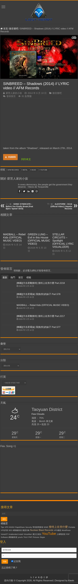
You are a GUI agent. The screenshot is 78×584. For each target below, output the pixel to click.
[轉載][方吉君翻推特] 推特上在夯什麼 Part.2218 (41, 283)
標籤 (28, 277)
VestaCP (4, 534)
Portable (71, 527)
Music (33, 170)
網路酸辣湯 (13, 537)
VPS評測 (4, 530)
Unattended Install (15, 534)
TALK (25, 537)
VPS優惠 (57, 530)
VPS (6, 527)
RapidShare (20, 527)
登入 (29, 270)
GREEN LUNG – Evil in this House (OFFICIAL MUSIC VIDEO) (39, 239)
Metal (25, 170)
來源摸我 (10, 157)
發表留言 (11, 96)
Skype (42, 537)
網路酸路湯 (17, 530)
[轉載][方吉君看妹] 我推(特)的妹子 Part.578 (38, 294)
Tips (2, 527)
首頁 (4, 28)
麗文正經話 (37, 534)
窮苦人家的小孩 (14, 93)
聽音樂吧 (13, 28)
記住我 (16, 561)
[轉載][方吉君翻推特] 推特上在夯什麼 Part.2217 (41, 316)
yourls (20, 537)
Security (28, 527)
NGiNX (12, 527)
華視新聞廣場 (38, 527)
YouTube (43, 170)
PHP (30, 537)
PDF (68, 534)
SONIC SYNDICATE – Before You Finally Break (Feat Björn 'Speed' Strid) (19, 206)
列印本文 (26, 159)
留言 (20, 277)
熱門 (13, 277)
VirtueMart (28, 534)
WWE (46, 527)
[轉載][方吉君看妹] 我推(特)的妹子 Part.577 (38, 327)
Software (4, 537)
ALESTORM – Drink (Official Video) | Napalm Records (61, 206)
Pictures (36, 537)
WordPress (66, 530)
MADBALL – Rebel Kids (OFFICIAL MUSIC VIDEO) (14, 237)
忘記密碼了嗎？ (9, 567)
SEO (10, 530)
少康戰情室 (61, 534)
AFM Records (13, 170)
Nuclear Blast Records (41, 530)
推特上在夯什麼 (58, 526)
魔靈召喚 (25, 530)
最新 (5, 277)
